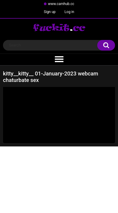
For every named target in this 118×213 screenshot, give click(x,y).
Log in (69, 12)
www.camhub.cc (61, 4)
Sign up (50, 12)
